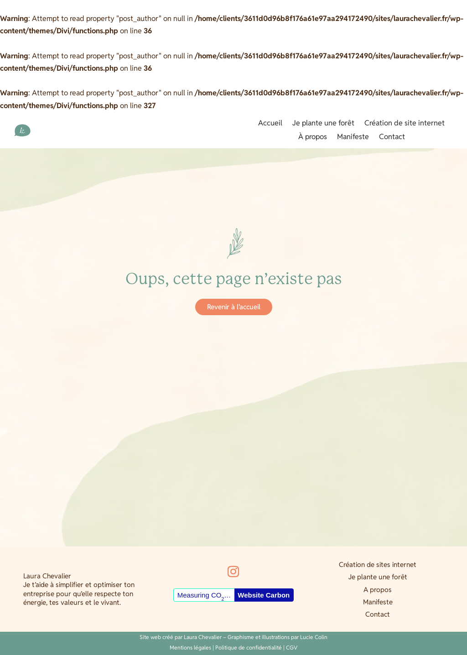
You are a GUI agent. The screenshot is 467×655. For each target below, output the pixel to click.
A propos (377, 589)
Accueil (270, 124)
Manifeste (353, 137)
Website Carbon (264, 595)
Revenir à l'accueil (233, 306)
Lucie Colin (313, 637)
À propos (312, 137)
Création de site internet (404, 124)
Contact (392, 137)
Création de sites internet (377, 564)
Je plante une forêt (323, 124)
